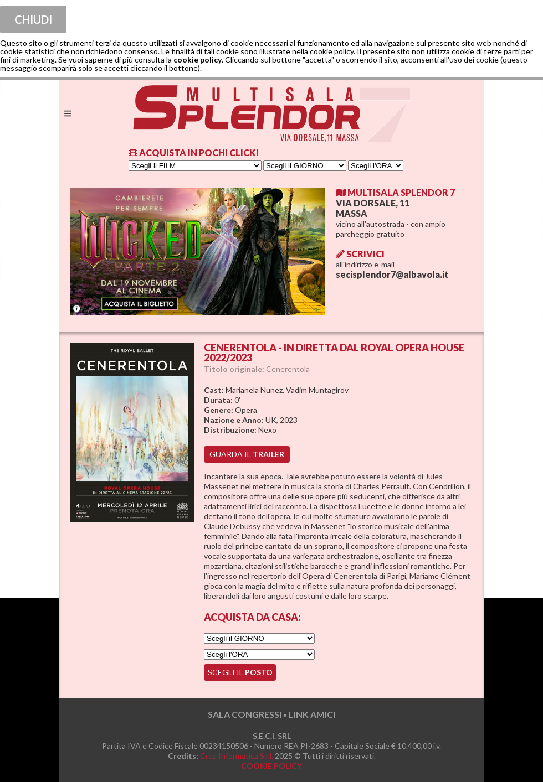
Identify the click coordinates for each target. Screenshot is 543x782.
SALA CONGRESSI (244, 714)
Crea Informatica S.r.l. (236, 755)
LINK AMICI (312, 714)
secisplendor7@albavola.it (392, 274)
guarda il (246, 454)
